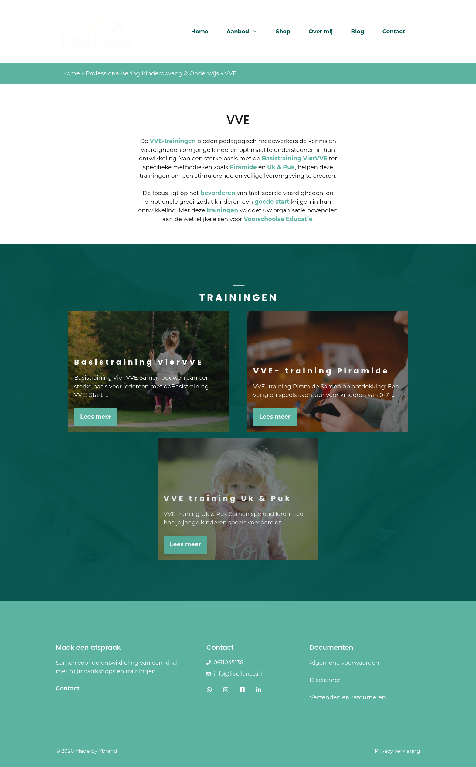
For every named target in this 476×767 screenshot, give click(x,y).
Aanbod (246, 31)
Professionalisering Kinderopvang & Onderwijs (152, 73)
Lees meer (95, 416)
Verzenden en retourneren (348, 697)
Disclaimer (325, 680)
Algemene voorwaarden (344, 662)
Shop (283, 31)
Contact (393, 31)
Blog (357, 31)
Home (200, 31)
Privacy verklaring (397, 751)
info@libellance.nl (237, 673)
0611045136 (228, 662)
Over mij (320, 31)
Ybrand (108, 751)
